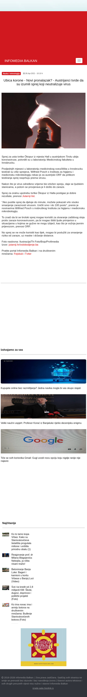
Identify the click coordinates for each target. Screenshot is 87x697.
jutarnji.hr (14, 244)
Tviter (28, 253)
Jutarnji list (28, 196)
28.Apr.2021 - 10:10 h (33, 73)
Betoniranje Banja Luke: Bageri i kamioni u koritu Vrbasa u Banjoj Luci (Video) (22, 575)
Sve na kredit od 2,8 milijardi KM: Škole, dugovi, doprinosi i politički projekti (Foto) (22, 593)
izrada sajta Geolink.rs (43, 688)
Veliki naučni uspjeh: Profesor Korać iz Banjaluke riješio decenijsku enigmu (41, 423)
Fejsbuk (18, 253)
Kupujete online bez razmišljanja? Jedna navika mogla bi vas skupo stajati (41, 388)
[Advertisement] (43, 34)
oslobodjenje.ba (29, 244)
